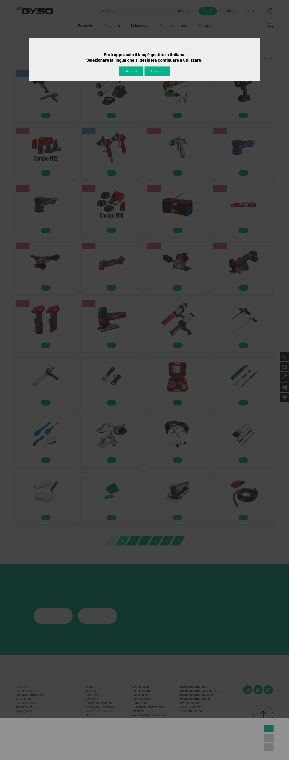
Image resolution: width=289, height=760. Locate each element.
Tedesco (131, 71)
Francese (157, 71)
